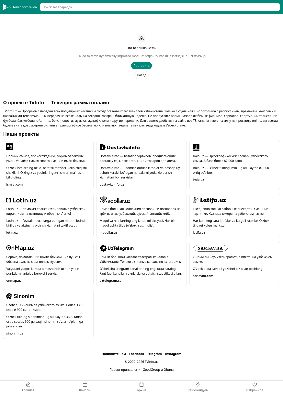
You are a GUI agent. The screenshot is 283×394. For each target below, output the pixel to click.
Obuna (169, 369)
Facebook (136, 354)
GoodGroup (151, 369)
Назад (141, 75)
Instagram (173, 354)
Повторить (141, 65)
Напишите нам (114, 354)
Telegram (154, 354)
